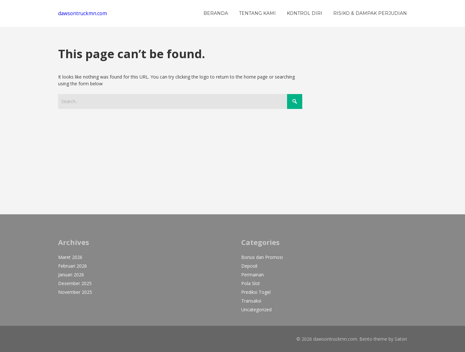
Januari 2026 (71, 275)
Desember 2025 (75, 283)
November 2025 (75, 292)
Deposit (249, 266)
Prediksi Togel (256, 292)
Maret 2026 (70, 257)
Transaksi (251, 301)
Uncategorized (256, 309)
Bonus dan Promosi (262, 257)
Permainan (252, 275)
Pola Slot (250, 283)
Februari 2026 (72, 266)
